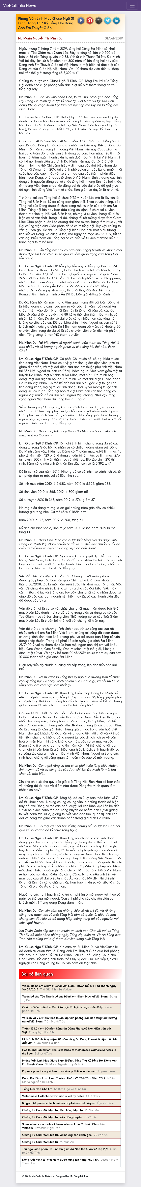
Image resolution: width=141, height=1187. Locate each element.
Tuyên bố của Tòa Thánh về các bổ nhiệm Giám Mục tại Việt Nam (65, 996)
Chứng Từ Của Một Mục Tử (40, 1142)
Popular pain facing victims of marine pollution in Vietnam (59, 1071)
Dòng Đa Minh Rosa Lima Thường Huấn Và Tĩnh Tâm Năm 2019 (63, 1078)
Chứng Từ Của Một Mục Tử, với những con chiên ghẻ (57, 1135)
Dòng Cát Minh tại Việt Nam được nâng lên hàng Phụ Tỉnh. (60, 1159)
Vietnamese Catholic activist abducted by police (53, 1096)
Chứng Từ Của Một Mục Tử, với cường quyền (52, 1117)
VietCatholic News (19, 5)
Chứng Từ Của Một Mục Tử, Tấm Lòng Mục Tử (52, 1110)
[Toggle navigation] (132, 6)
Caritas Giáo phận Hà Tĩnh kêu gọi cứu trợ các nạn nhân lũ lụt (62, 1007)
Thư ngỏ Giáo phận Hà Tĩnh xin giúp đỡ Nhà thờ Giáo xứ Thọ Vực (65, 1149)
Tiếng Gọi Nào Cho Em (37, 1089)
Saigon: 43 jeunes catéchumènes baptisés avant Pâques (58, 1103)
